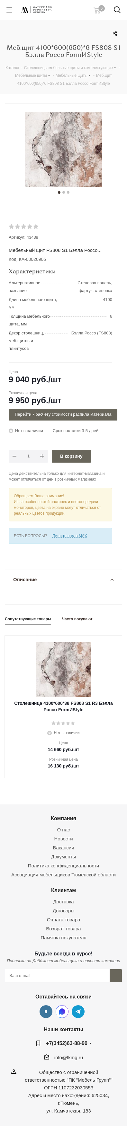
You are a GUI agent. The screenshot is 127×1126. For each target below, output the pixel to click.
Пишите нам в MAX (69, 536)
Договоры (63, 910)
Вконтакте (46, 1011)
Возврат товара (63, 928)
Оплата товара (63, 919)
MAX (62, 1011)
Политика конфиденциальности (63, 865)
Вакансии (63, 847)
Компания (63, 818)
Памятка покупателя (63, 937)
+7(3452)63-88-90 (66, 1043)
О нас (63, 829)
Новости (63, 838)
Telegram (78, 1011)
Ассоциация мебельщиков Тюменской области (63, 874)
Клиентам (63, 890)
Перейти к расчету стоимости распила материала (63, 414)
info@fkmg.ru (68, 1057)
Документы (63, 856)
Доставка (63, 901)
